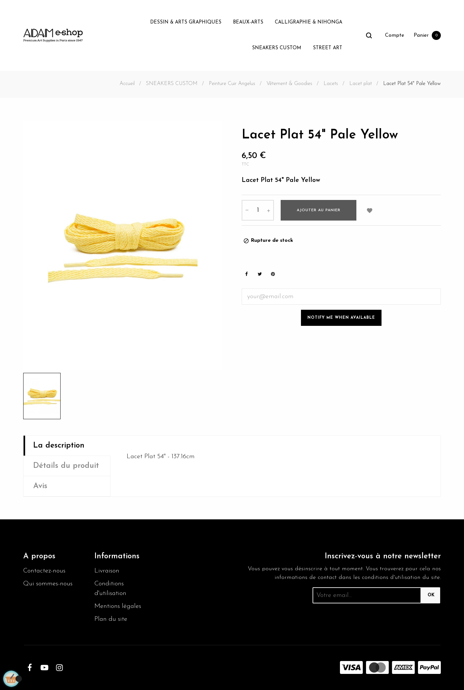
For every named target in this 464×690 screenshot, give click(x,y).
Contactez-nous (44, 571)
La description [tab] (58, 445)
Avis (40, 486)
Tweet (260, 274)
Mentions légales (117, 606)
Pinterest (273, 274)
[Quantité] (258, 210)
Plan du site (110, 619)
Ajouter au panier (318, 210)
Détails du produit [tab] (66, 466)
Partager (246, 274)
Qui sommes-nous (47, 584)
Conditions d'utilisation (110, 589)
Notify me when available (341, 318)
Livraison (106, 571)
